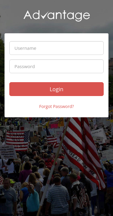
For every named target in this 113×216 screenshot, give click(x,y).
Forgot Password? (56, 106)
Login (57, 89)
